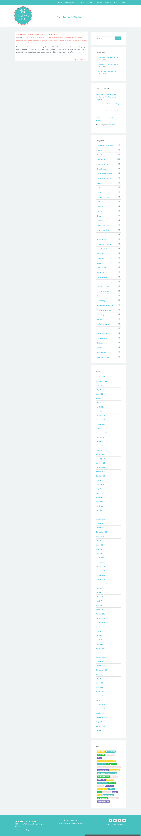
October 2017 (100, 579)
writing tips (114, 776)
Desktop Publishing (103, 197)
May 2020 (99, 450)
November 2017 (101, 575)
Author (99, 792)
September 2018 (101, 532)
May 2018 (99, 549)
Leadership (100, 258)
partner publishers (102, 798)
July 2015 (99, 679)
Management (101, 268)
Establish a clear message (40, 40)
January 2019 (100, 515)
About (114, 825)
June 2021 (99, 394)
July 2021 (99, 390)
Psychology (101, 786)
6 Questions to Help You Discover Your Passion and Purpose (108, 57)
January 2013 (100, 726)
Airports (99, 155)
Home (60, 2)
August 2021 (100, 385)
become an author (114, 770)
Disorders (100, 207)
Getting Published (103, 230)
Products (108, 2)
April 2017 (99, 605)
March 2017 (100, 610)
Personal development (103, 776)
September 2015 (101, 670)
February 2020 (100, 459)
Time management (102, 789)
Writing (100, 757)
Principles (100, 296)
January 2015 (100, 700)
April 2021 (99, 403)
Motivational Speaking (104, 282)
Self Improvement (103, 324)
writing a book (101, 764)
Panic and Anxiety (102, 286)
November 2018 (101, 523)
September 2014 (101, 717)
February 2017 (100, 614)
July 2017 (99, 592)
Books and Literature (104, 164)
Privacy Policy (121, 825)
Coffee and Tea (102, 188)
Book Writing (101, 160)
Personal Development (104, 291)
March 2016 (100, 648)
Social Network (102, 338)
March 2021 (100, 407)
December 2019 (101, 467)
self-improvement (111, 764)
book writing (101, 751)
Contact (122, 2)
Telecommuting (102, 352)
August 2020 (100, 437)
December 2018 (101, 519)
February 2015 (100, 696)
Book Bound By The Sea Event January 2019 (109, 767)
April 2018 (99, 553)
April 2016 (99, 644)
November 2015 (101, 661)
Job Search (100, 253)
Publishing (100, 315)
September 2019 (101, 480)
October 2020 (100, 428)
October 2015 (100, 666)
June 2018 (99, 545)
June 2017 (99, 597)
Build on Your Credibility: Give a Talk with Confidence (108, 71)
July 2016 (99, 635)
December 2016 (101, 622)
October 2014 (100, 713)
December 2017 (101, 571)
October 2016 (100, 627)
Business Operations (104, 178)
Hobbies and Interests (104, 244)
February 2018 (100, 562)
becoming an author (103, 770)
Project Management (104, 310)
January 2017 (100, 618)
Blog (115, 2)
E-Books (99, 211)
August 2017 (100, 588)
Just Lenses (100, 94)
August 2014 (100, 722)
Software (100, 343)
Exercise (99, 221)
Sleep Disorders (102, 334)
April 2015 (99, 687)
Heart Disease (101, 239)
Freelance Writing (103, 225)
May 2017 (99, 601)
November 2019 (101, 472)
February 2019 (100, 510)
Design (99, 192)
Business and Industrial (104, 174)
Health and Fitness (103, 235)
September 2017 (101, 584)
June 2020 (99, 446)
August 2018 (100, 536)
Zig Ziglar (114, 792)
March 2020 (100, 454)
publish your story (102, 782)
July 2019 (99, 489)
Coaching (99, 2)
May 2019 (99, 497)
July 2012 (99, 730)
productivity (101, 754)
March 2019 (100, 506)
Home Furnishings (103, 249)
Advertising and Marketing (105, 145)
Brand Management (103, 169)
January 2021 (100, 415)
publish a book (101, 779)
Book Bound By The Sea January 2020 (107, 773)
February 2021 (100, 411)
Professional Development (105, 305)
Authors (66, 37)
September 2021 (101, 381)
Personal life (112, 782)
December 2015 (101, 657)
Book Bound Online (108, 795)
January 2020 (100, 463)
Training (81, 2)
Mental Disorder (102, 277)
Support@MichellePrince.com (72, 823)
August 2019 (100, 484)
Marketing (100, 272)
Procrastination (109, 786)
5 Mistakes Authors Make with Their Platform (38, 34)
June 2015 (99, 683)
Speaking (90, 2)
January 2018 (100, 566)
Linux (99, 263)
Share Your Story (110, 751)
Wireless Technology (104, 357)
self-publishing (102, 329)
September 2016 (101, 631)
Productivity (101, 301)
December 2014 (101, 704)
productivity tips (110, 754)
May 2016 (99, 640)
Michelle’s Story (70, 2)
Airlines (99, 150)
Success (99, 348)
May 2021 (99, 398)
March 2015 (100, 691)
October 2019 (100, 476)
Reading (99, 319)
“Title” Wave (111, 125)
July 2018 (99, 541)
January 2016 (100, 653)
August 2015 (100, 674)
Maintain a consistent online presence (57, 40)
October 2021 (100, 377)
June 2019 (99, 493)
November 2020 (101, 424)
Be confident (72, 37)
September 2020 (101, 433)
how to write (110, 779)
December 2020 (101, 420)
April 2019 (99, 502)
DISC (98, 202)
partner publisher (113, 798)
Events (99, 216)
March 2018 (100, 558)
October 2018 (100, 528)
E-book (100, 795)
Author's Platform (59, 37)
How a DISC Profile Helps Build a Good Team (108, 64)
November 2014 (101, 709)
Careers (99, 183)
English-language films (103, 801)
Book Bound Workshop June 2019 (106, 761)
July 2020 (99, 441)
